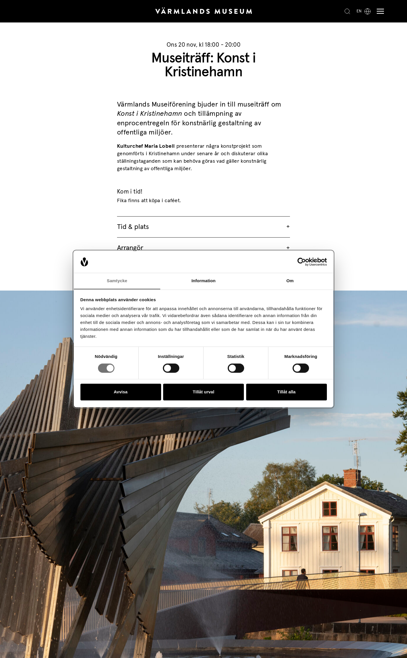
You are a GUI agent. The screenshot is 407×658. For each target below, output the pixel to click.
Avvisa (121, 392)
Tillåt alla (286, 392)
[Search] (347, 11)
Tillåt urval (203, 392)
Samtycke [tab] (117, 280)
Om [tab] (289, 280)
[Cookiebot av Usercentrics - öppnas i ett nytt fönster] (301, 261)
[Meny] (379, 11)
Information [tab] (203, 280)
